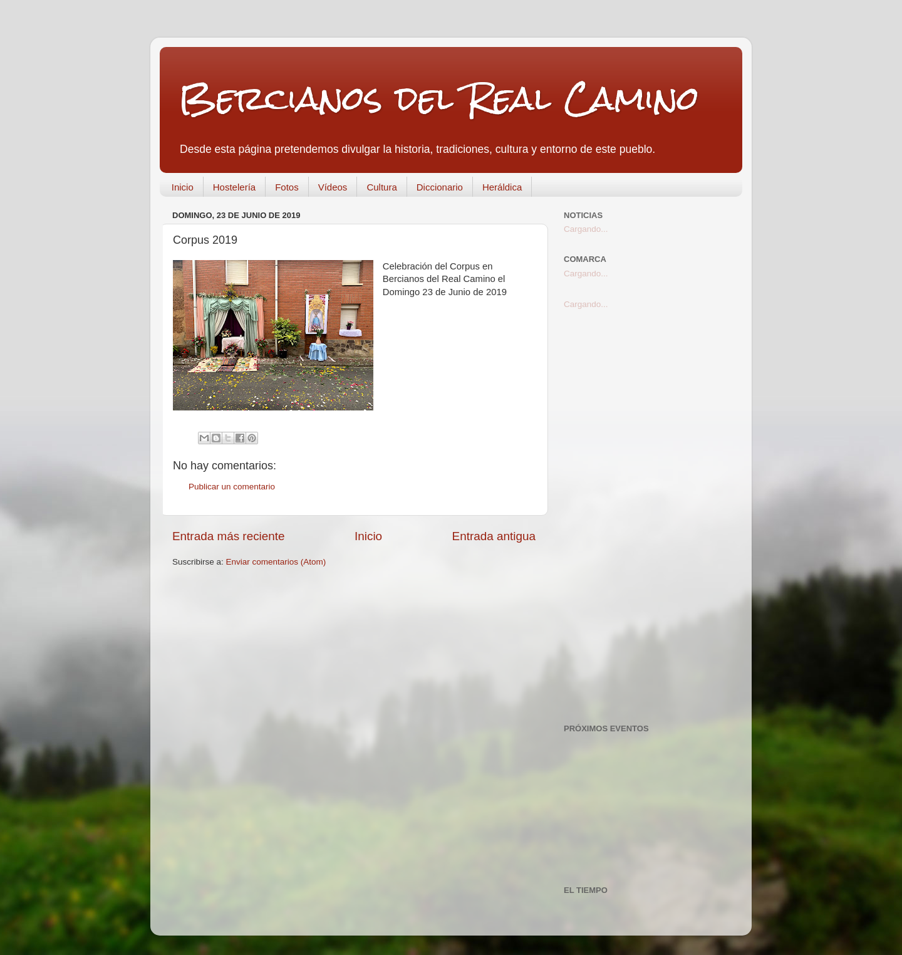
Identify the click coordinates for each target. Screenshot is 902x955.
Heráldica (502, 187)
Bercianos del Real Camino (439, 98)
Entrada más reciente (228, 536)
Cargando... (586, 229)
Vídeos (333, 187)
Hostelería (234, 187)
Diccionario (440, 187)
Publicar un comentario (232, 486)
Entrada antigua (494, 536)
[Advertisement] (647, 517)
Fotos (287, 187)
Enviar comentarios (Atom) (276, 561)
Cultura (381, 187)
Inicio (183, 187)
